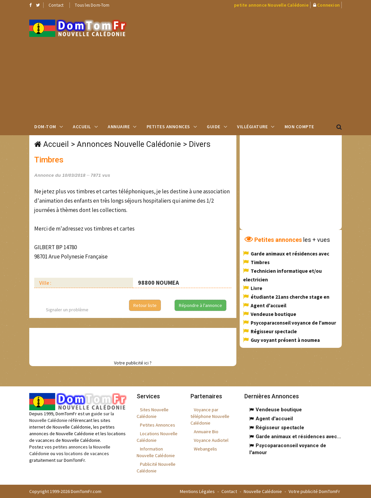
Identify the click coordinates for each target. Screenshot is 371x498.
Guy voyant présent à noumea (285, 340)
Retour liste (145, 305)
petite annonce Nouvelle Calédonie (271, 5)
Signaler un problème (67, 310)
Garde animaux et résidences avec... (298, 437)
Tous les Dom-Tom (92, 5)
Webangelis (205, 449)
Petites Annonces (168, 127)
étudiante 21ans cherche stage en (290, 297)
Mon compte (299, 127)
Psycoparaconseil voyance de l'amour (293, 323)
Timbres (260, 262)
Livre (256, 288)
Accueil (82, 127)
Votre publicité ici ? (133, 363)
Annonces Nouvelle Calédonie (129, 144)
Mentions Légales (197, 491)
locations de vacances (86, 453)
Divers (199, 144)
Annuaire (119, 127)
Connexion (328, 5)
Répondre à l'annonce (200, 305)
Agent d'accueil (268, 305)
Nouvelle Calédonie (263, 491)
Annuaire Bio (206, 432)
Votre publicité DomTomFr (314, 491)
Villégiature (252, 127)
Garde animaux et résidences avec (290, 253)
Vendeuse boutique (273, 314)
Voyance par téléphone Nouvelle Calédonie (209, 416)
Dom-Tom (45, 127)
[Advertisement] (254, 63)
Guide (213, 127)
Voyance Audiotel (211, 440)
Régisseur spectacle (274, 331)
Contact (56, 5)
